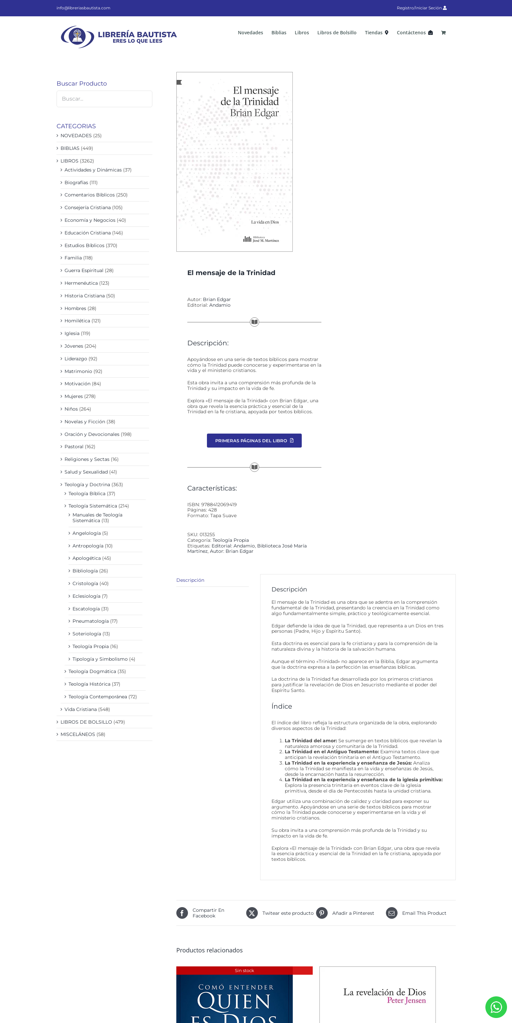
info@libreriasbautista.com (83, 7)
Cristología (85, 583)
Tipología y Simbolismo (100, 659)
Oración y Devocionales (92, 434)
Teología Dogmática (92, 671)
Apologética (87, 558)
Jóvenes (74, 346)
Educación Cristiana (88, 233)
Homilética (77, 321)
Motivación (77, 384)
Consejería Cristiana (88, 207)
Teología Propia (231, 540)
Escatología (86, 609)
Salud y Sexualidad (86, 472)
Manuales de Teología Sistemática (97, 517)
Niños (71, 409)
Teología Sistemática (93, 506)
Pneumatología (91, 621)
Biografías (76, 182)
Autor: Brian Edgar (232, 551)
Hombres (75, 308)
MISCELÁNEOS (78, 734)
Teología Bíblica (87, 494)
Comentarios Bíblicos (90, 195)
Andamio (220, 305)
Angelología (87, 533)
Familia (73, 258)
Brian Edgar (217, 299)
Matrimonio (78, 371)
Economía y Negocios (90, 220)
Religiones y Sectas (87, 459)
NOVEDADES (76, 136)
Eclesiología (86, 596)
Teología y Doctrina (87, 485)
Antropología (88, 546)
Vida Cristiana (81, 709)
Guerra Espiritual (84, 270)
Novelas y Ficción (85, 422)
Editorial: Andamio (233, 546)
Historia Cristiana (85, 296)
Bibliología (85, 571)
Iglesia (72, 333)
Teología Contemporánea (98, 697)
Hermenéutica (81, 283)
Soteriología (87, 634)
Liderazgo (76, 359)
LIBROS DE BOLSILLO (86, 722)
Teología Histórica (89, 684)
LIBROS (70, 161)
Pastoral (74, 447)
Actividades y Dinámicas (93, 170)
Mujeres (74, 396)
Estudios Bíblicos (84, 245)
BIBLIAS (70, 148)
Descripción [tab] (190, 580)
